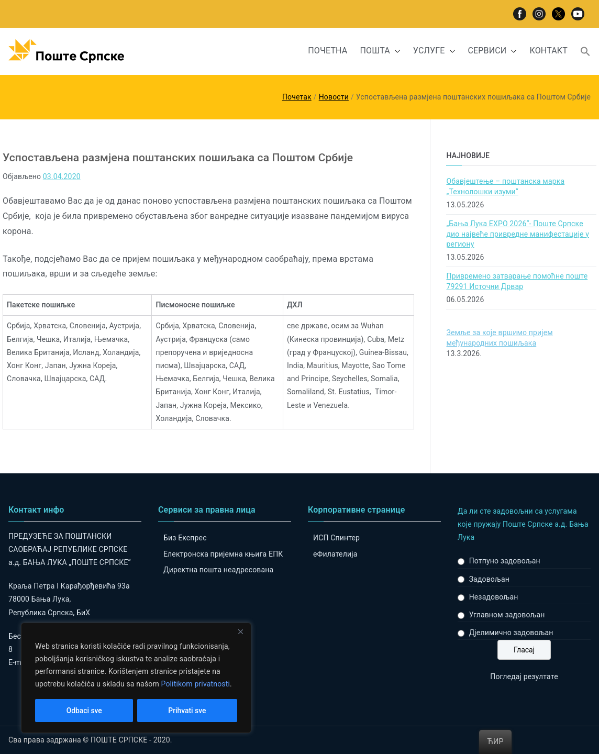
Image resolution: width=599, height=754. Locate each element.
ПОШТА (380, 51)
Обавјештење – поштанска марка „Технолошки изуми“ (505, 186)
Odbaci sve (84, 710)
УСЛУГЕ (434, 51)
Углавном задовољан (507, 615)
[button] (395, 51)
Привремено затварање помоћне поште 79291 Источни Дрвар (516, 281)
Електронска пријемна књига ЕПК (223, 554)
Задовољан (489, 579)
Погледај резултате (524, 676)
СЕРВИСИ (492, 51)
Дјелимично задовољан (511, 632)
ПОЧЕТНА (327, 51)
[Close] (240, 632)
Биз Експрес (185, 538)
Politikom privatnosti (195, 684)
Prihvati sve (187, 710)
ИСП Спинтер (336, 538)
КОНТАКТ (548, 51)
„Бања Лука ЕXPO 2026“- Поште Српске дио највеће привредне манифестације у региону (517, 233)
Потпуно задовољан (504, 561)
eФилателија (335, 554)
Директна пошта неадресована (218, 570)
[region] (136, 678)
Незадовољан (493, 597)
